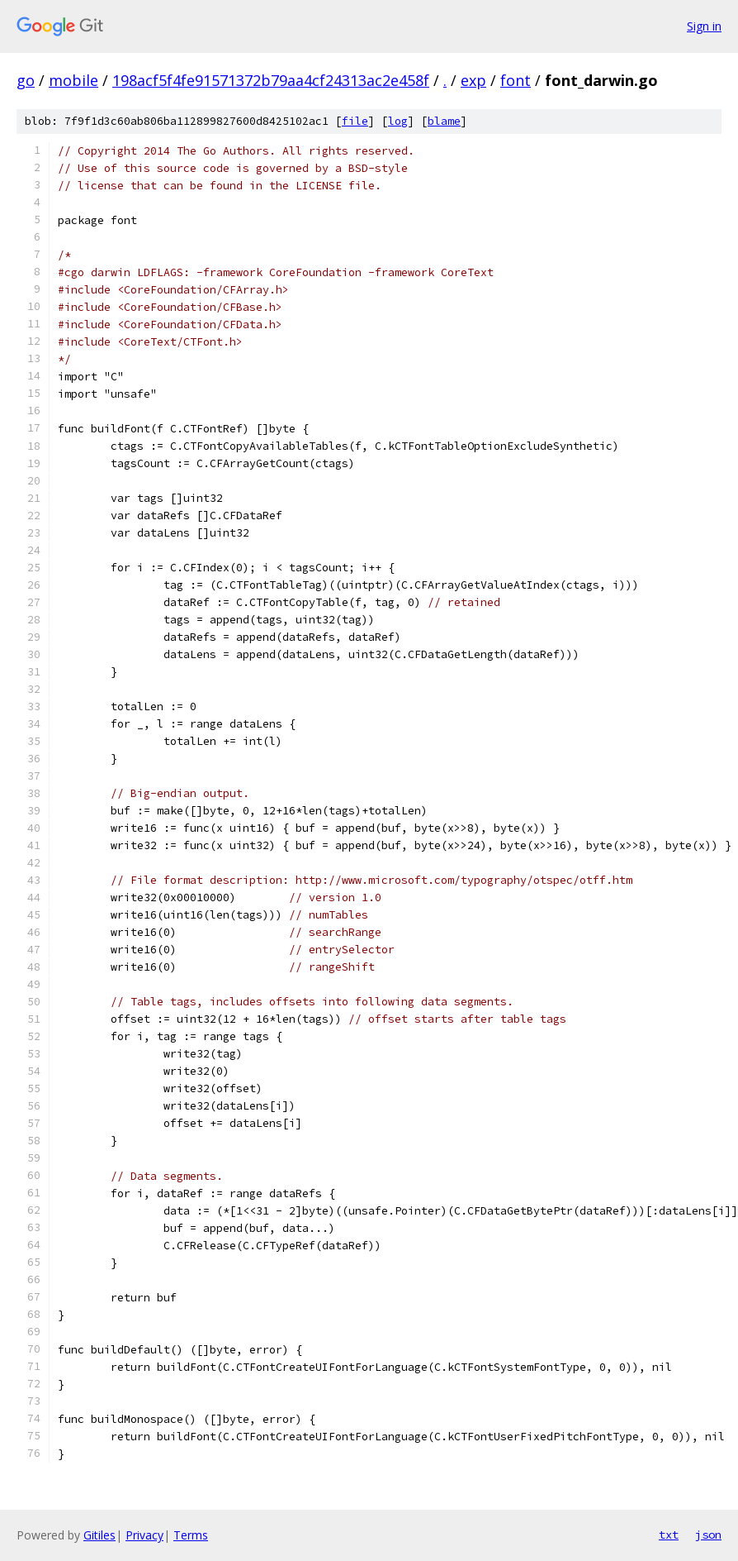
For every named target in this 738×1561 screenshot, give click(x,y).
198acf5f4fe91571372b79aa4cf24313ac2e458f (270, 80)
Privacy (144, 1535)
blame (444, 121)
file (355, 121)
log (398, 121)
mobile (73, 80)
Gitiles (99, 1535)
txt (669, 1534)
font (515, 80)
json (708, 1534)
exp (473, 80)
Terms (190, 1535)
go (26, 80)
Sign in (704, 26)
